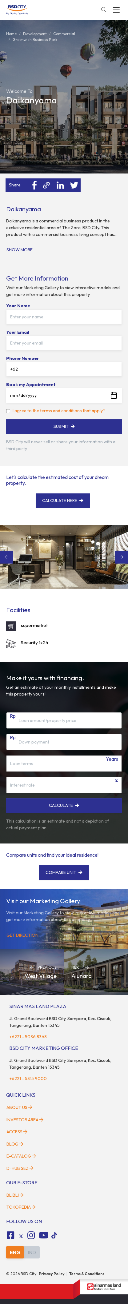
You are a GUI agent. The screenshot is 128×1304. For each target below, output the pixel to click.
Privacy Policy (52, 1273)
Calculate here (62, 500)
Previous (6, 557)
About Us (19, 1107)
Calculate (64, 805)
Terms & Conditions (86, 1273)
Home (11, 33)
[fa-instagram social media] (31, 1235)
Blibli (15, 1195)
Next (121, 557)
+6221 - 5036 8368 (28, 1036)
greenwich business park (35, 39)
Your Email (17, 332)
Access (16, 1132)
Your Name (18, 306)
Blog (14, 1144)
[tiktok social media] (21, 1236)
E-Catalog (21, 1156)
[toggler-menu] (116, 10)
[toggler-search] (103, 10)
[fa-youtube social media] (44, 1235)
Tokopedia (21, 1207)
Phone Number (22, 358)
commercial (64, 33)
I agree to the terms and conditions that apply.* (59, 410)
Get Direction (22, 935)
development (35, 33)
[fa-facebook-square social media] (10, 1235)
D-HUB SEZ (20, 1168)
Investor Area (24, 1120)
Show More (19, 250)
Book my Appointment (31, 384)
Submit (64, 426)
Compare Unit (64, 872)
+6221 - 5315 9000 (28, 1078)
